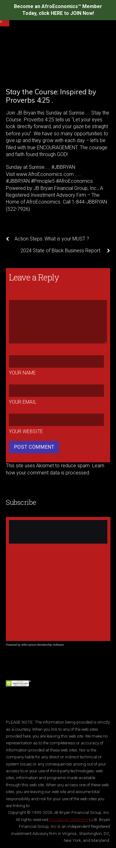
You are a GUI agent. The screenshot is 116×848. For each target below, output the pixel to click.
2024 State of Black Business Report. (65, 250)
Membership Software (50, 644)
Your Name (22, 373)
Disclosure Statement (68, 819)
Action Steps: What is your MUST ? (47, 239)
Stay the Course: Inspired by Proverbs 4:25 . (51, 96)
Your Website (26, 431)
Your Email (23, 402)
